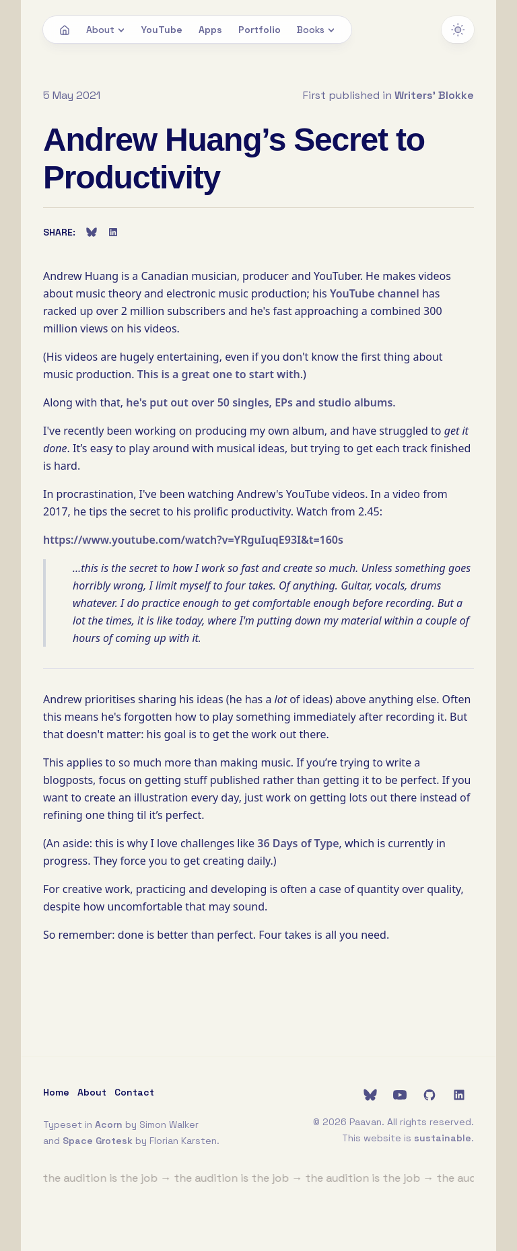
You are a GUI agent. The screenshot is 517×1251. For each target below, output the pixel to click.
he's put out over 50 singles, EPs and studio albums (259, 402)
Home (56, 1092)
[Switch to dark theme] (458, 29)
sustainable (442, 1138)
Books (316, 30)
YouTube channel (374, 293)
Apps (210, 30)
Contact (134, 1092)
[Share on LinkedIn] (113, 232)
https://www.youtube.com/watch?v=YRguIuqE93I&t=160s (193, 539)
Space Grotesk (98, 1141)
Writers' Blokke (434, 95)
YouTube (161, 30)
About (105, 30)
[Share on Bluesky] (91, 232)
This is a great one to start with (218, 374)
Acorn (109, 1124)
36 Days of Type (298, 843)
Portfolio (259, 30)
